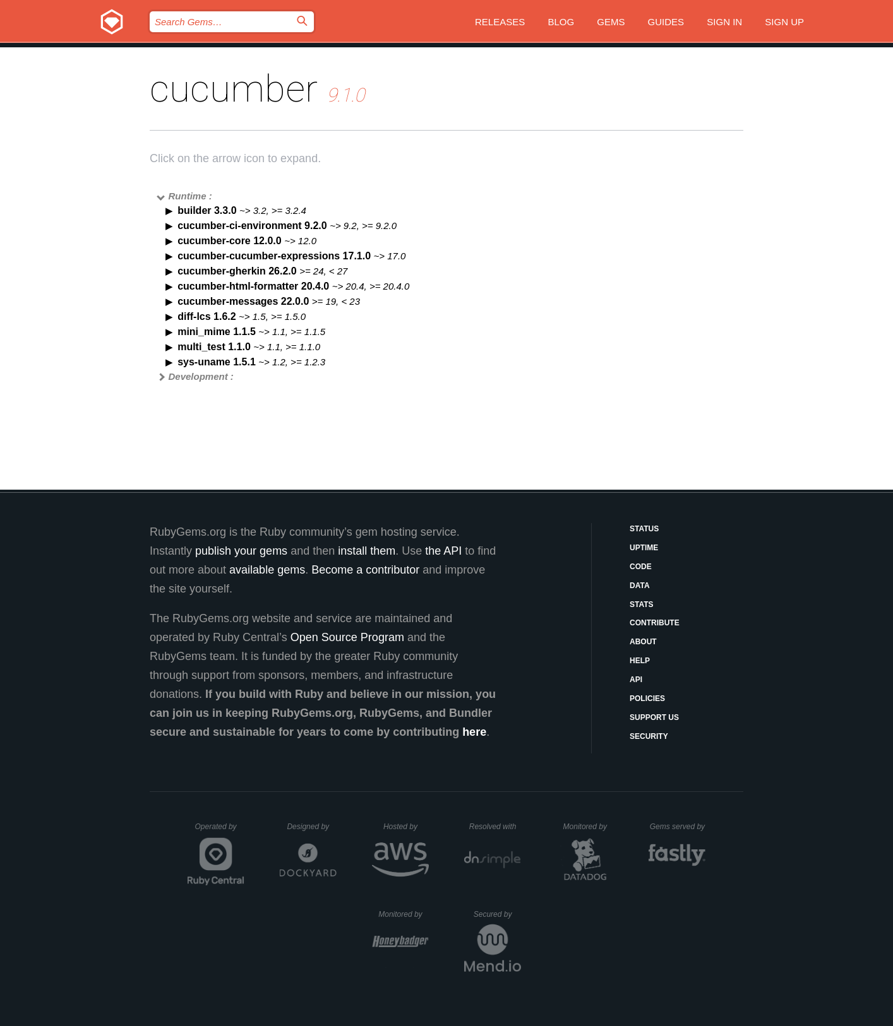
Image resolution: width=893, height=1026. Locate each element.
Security (649, 736)
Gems (611, 21)
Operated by (219, 831)
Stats (642, 604)
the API (443, 551)
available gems (267, 569)
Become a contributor (365, 569)
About (643, 641)
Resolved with (495, 826)
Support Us (654, 717)
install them (366, 551)
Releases (500, 21)
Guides (666, 21)
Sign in (724, 21)
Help (640, 660)
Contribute (655, 622)
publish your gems (241, 551)
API (636, 679)
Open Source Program (347, 637)
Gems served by (678, 826)
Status (644, 528)
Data (640, 585)
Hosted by (406, 826)
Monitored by (588, 826)
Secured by (497, 914)
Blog (561, 21)
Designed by (311, 826)
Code (641, 566)
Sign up (784, 21)
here (474, 732)
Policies (647, 698)
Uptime (644, 547)
